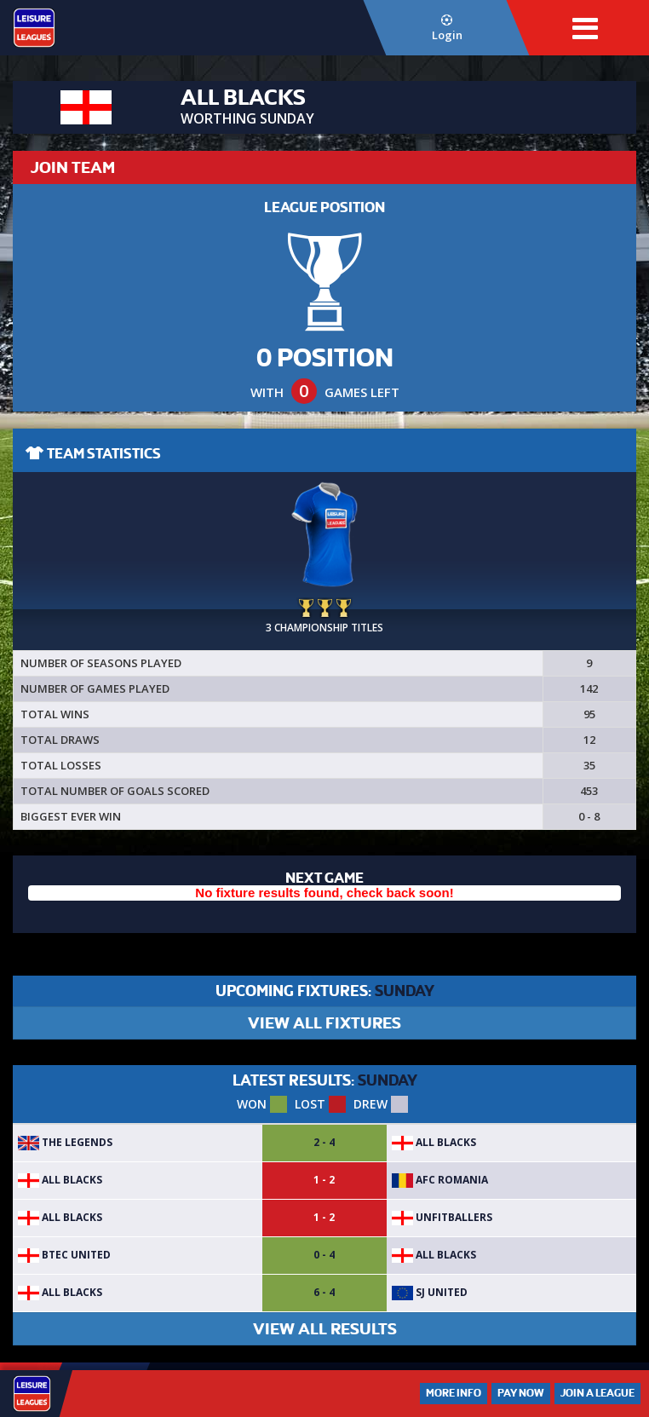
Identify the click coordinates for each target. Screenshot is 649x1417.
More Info (453, 1393)
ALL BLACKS (434, 1142)
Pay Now (520, 1393)
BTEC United (64, 1254)
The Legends (65, 1142)
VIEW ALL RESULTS (325, 1329)
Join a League (597, 1393)
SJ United (430, 1292)
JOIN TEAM (73, 167)
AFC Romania (440, 1179)
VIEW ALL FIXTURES (324, 1023)
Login (447, 28)
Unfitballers (442, 1217)
